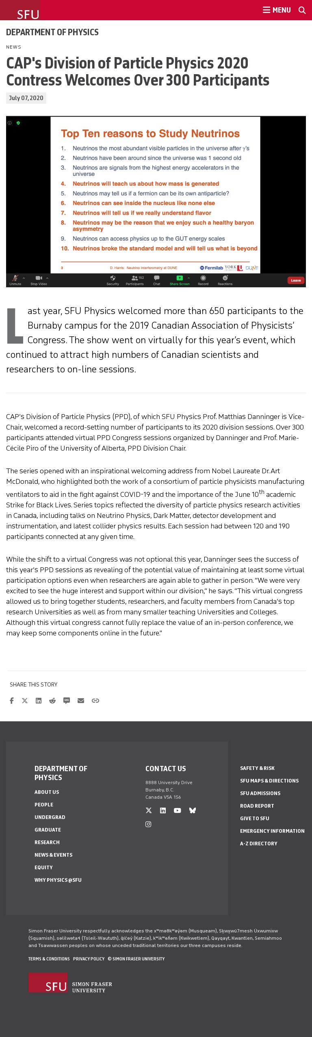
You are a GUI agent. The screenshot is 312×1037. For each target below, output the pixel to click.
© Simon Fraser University (136, 959)
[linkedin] (163, 811)
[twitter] (148, 811)
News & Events (53, 854)
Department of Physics (52, 32)
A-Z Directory (258, 843)
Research (47, 842)
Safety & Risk (257, 768)
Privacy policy (88, 959)
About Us (47, 792)
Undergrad (50, 817)
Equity (44, 867)
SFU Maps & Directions (269, 780)
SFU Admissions (260, 793)
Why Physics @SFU (58, 880)
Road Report (257, 805)
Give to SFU (254, 818)
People (44, 804)
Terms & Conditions (49, 959)
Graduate (48, 829)
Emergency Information (272, 830)
